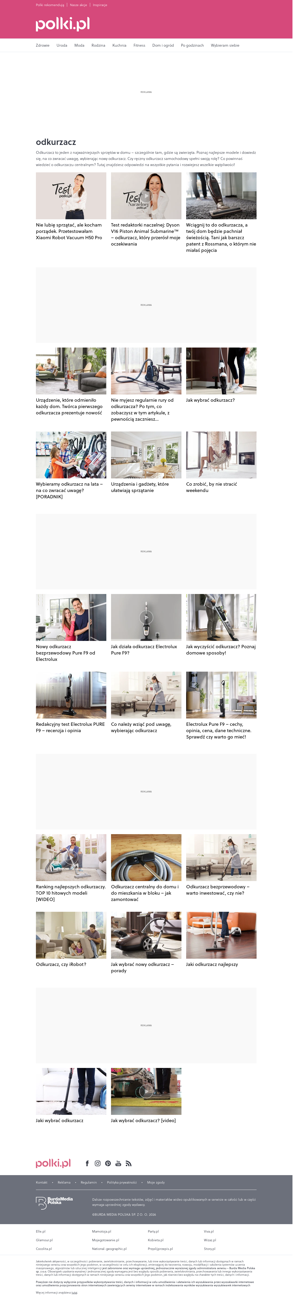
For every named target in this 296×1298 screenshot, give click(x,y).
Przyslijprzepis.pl (160, 1248)
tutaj (74, 1292)
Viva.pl (209, 1231)
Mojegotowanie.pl (105, 1240)
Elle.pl (41, 1231)
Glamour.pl (44, 1240)
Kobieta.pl (156, 1240)
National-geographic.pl (109, 1248)
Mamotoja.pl (101, 1231)
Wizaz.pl (210, 1240)
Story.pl (209, 1248)
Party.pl (153, 1231)
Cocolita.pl (44, 1248)
